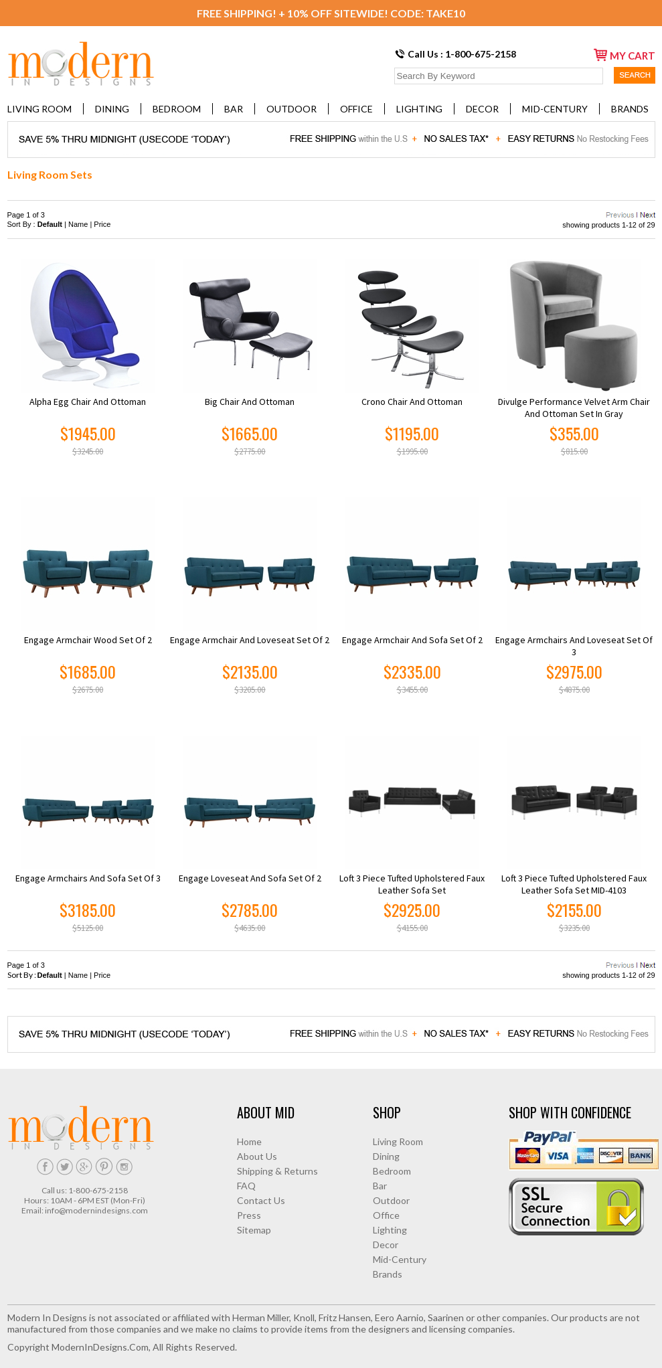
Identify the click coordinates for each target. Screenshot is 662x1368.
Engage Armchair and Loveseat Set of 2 (249, 640)
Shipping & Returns (277, 1171)
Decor (482, 108)
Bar (233, 108)
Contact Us (261, 1200)
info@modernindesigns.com (96, 1210)
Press (249, 1215)
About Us (257, 1156)
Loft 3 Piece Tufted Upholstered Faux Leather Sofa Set (412, 884)
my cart (624, 55)
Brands (630, 108)
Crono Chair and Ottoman (412, 402)
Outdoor (291, 108)
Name (78, 224)
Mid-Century (555, 108)
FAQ (246, 1185)
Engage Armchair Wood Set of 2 (88, 640)
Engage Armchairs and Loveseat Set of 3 (574, 646)
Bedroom (177, 108)
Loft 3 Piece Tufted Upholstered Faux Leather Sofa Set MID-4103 (574, 884)
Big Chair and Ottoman (250, 402)
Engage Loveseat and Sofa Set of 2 (250, 878)
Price (102, 224)
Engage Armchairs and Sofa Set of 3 (88, 878)
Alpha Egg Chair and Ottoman (87, 402)
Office (356, 108)
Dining (112, 108)
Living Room (39, 108)
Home (249, 1141)
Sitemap (254, 1229)
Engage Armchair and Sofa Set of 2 (412, 640)
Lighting (419, 108)
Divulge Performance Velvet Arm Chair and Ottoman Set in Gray (574, 408)
